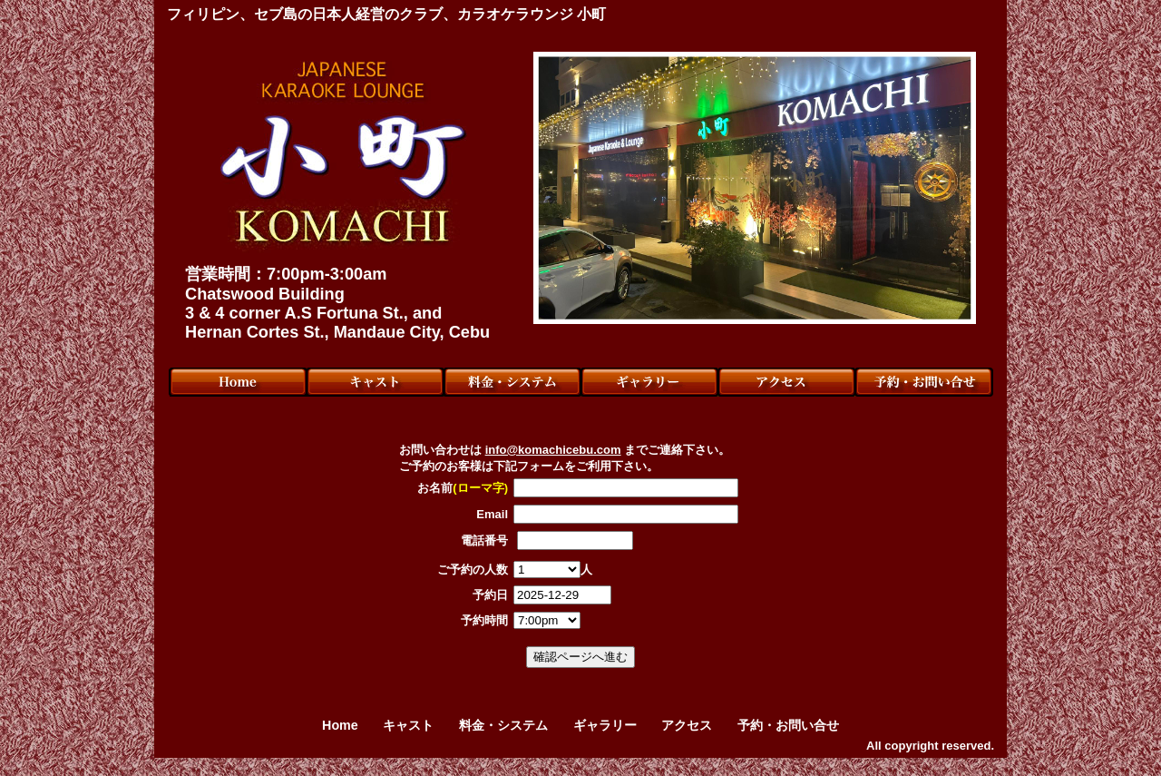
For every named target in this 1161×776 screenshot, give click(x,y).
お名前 (462, 488)
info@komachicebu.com (553, 450)
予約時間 (484, 620)
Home (340, 725)
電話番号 (484, 540)
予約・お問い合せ (788, 725)
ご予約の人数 (472, 569)
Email (492, 514)
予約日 (490, 595)
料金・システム (503, 725)
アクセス (686, 725)
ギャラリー (605, 725)
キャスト (408, 725)
